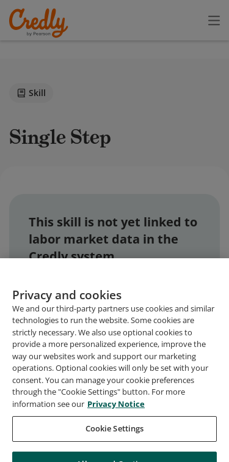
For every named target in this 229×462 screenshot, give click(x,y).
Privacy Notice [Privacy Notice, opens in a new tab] (116, 439)
